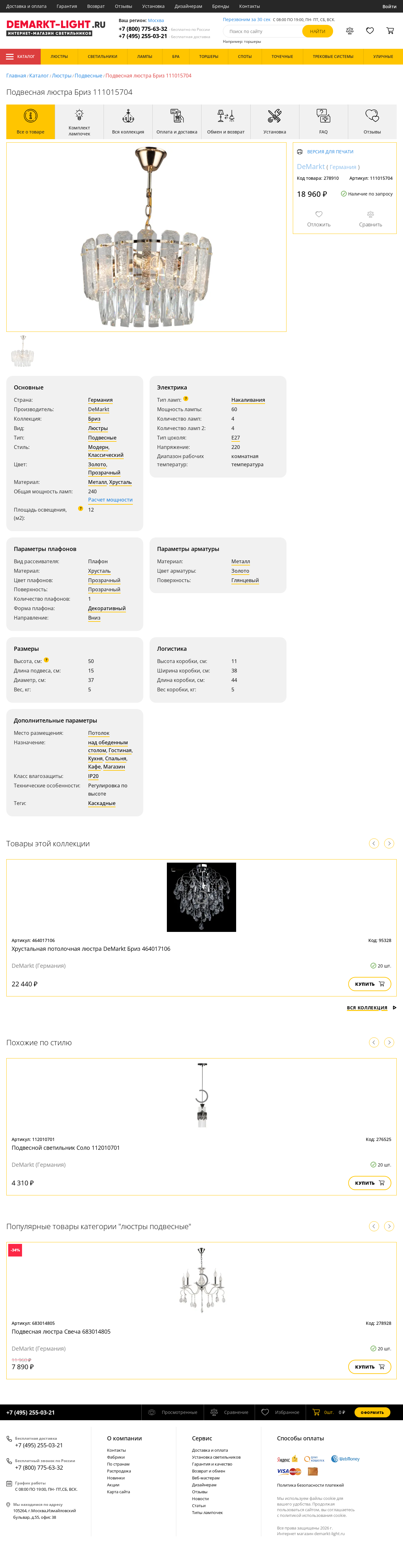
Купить (369, 984)
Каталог (20, 56)
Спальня (115, 758)
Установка (153, 6)
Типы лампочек (207, 1512)
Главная (16, 75)
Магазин (114, 766)
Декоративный (107, 608)
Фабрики (116, 1457)
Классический (106, 454)
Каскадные (102, 803)
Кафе (94, 766)
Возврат (96, 6)
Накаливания (248, 399)
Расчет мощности (110, 499)
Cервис (202, 1438)
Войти (390, 6)
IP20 (93, 776)
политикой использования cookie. (313, 1515)
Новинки (116, 1478)
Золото (97, 464)
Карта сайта (118, 1492)
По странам (118, 1464)
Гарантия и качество (212, 1464)
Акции (113, 1485)
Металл (97, 482)
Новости (200, 1498)
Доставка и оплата (26, 6)
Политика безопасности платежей (310, 1485)
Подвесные (88, 75)
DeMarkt (98, 409)
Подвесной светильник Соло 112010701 (66, 1147)
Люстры (61, 75)
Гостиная (120, 750)
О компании (124, 1438)
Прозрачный (104, 472)
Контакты (249, 6)
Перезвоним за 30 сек (246, 19)
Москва (156, 20)
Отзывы (123, 6)
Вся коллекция (372, 1008)
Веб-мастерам (206, 1478)
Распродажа (119, 1471)
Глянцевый (245, 580)
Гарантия (67, 6)
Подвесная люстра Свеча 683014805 (61, 1331)
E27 (235, 437)
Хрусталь (120, 482)
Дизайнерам (188, 6)
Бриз (94, 418)
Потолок (99, 732)
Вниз (94, 617)
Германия (100, 399)
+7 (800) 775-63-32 (164, 28)
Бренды (220, 6)
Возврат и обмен (208, 1471)
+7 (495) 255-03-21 (164, 36)
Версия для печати (330, 152)
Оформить (372, 1412)
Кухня (95, 758)
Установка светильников (216, 1457)
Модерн (98, 447)
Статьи (199, 1505)
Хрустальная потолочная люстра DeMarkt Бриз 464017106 (91, 948)
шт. (323, 1412)
